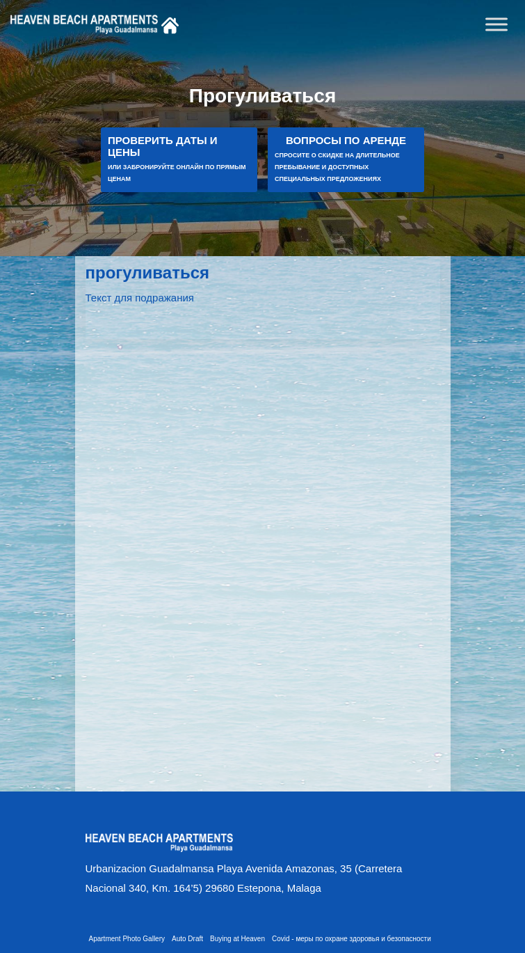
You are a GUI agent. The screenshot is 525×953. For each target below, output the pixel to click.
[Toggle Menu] (496, 24)
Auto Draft (187, 939)
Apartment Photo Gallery (127, 939)
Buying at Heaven (237, 939)
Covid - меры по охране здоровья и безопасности (351, 939)
